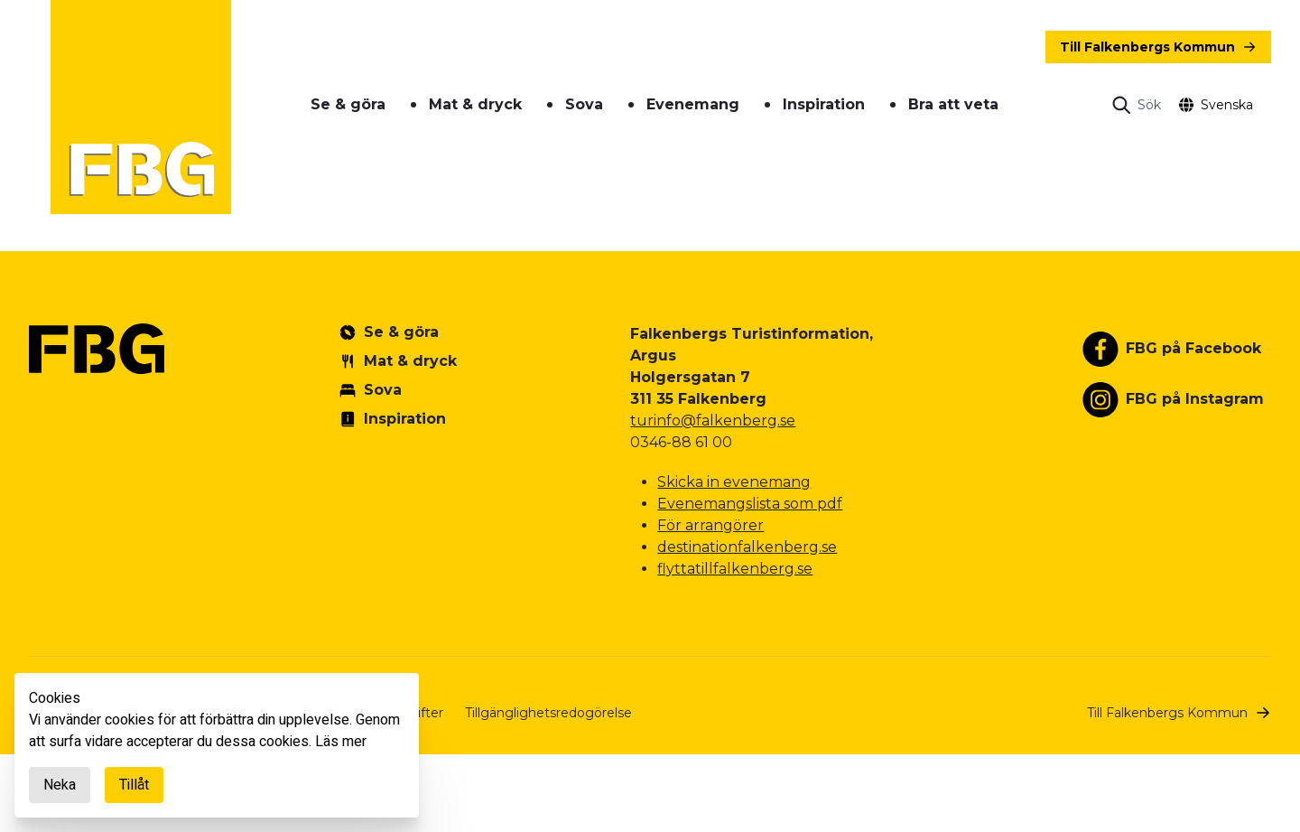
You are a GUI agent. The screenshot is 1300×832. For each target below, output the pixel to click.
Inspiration (824, 104)
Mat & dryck (475, 104)
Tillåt (134, 785)
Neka (59, 785)
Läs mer (341, 742)
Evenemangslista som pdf (749, 503)
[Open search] (1136, 105)
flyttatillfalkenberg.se (734, 568)
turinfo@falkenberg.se (712, 420)
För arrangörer (710, 525)
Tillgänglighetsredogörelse (548, 713)
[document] (216, 745)
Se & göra (348, 104)
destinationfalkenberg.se (747, 547)
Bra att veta (953, 104)
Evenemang (692, 104)
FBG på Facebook (1193, 348)
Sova (584, 104)
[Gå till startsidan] (141, 107)
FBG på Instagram (1195, 398)
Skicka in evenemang (734, 482)
